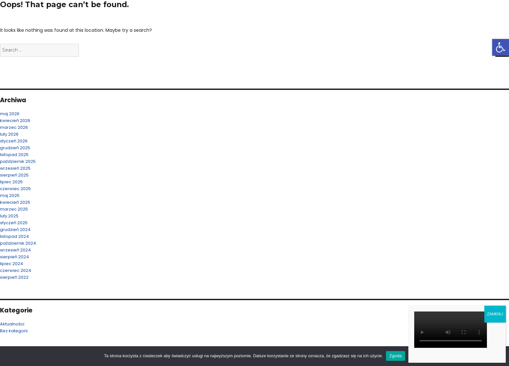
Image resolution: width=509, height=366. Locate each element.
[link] (500, 47)
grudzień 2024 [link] (15, 229)
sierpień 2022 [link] (14, 277)
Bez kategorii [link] (14, 331)
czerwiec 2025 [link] (15, 189)
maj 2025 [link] (9, 195)
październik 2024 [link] (18, 243)
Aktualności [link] (12, 324)
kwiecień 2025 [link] (15, 202)
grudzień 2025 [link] (15, 148)
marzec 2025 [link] (14, 209)
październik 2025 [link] (18, 161)
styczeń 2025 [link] (14, 223)
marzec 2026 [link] (14, 127)
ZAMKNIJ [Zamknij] (495, 314)
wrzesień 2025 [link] (15, 168)
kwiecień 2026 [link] (15, 120)
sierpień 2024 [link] (14, 257)
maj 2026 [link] (9, 114)
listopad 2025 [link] (14, 155)
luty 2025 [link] (9, 216)
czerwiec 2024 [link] (15, 270)
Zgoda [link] (395, 355)
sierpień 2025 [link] (14, 175)
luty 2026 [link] (9, 134)
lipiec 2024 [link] (11, 264)
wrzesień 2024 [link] (15, 250)
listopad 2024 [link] (14, 236)
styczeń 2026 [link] (14, 141)
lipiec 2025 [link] (11, 182)
